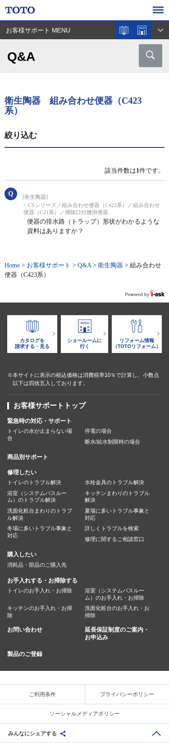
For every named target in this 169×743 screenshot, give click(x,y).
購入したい (22, 554)
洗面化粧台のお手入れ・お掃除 (117, 612)
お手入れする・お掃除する (42, 580)
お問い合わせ (24, 629)
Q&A (84, 265)
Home (12, 265)
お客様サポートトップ (50, 405)
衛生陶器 (110, 265)
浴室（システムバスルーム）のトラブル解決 (37, 497)
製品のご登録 (24, 654)
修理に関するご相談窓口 (114, 539)
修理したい (22, 472)
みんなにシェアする (32, 733)
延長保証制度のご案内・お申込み (117, 633)
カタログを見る (124, 30)
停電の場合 (98, 431)
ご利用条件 (42, 694)
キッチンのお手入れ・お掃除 (39, 612)
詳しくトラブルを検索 (112, 528)
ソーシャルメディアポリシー (85, 714)
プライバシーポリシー (127, 694)
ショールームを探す (142, 30)
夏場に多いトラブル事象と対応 (117, 514)
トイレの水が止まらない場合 (39, 434)
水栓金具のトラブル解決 (114, 482)
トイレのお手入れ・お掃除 (39, 590)
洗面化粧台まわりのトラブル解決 (39, 514)
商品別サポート (27, 457)
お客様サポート (49, 265)
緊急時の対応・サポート (39, 420)
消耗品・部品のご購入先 (37, 565)
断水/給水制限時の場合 (112, 442)
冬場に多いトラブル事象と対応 (39, 532)
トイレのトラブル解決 (34, 482)
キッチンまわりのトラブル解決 (117, 497)
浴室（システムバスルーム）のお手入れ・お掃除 (114, 594)
